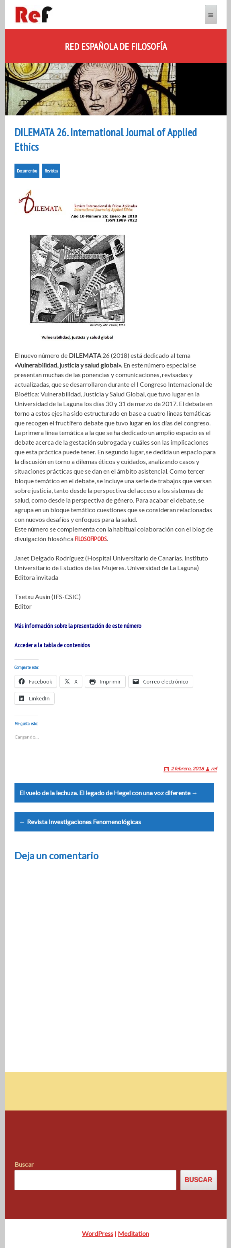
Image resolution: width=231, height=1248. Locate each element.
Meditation (133, 1233)
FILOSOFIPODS (91, 539)
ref (214, 769)
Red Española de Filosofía (116, 46)
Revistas (51, 171)
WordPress (97, 1233)
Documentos (27, 171)
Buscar (24, 1164)
